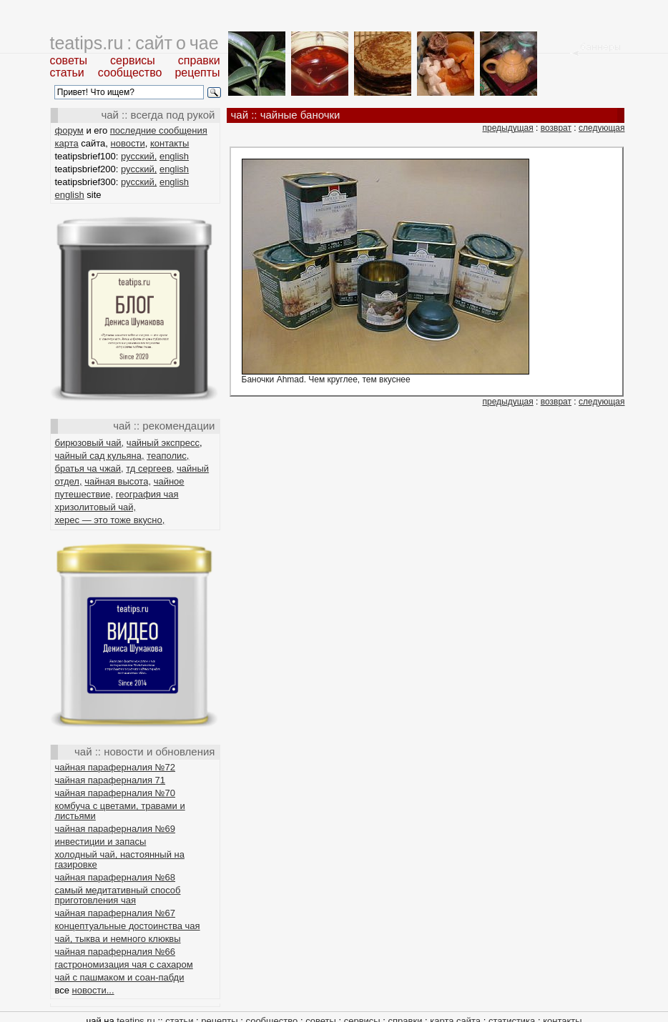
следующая (601, 128)
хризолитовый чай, (96, 507)
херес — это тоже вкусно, (110, 520)
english (174, 156)
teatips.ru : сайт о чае (134, 43)
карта (67, 143)
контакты (169, 143)
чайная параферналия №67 (115, 913)
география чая (147, 494)
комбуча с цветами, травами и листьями (120, 810)
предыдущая (507, 128)
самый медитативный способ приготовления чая (118, 895)
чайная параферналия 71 (110, 780)
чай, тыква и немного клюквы (118, 938)
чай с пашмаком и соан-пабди (120, 977)
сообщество (130, 72)
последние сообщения (158, 130)
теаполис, (168, 455)
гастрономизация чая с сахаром (124, 964)
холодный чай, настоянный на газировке (120, 859)
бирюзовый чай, (89, 442)
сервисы (132, 60)
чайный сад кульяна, (99, 455)
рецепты (197, 72)
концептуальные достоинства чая (127, 926)
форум (69, 130)
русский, (139, 156)
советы (69, 60)
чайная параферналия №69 (115, 828)
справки (199, 60)
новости (128, 143)
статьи (67, 72)
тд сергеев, (150, 468)
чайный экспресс (163, 442)
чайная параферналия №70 (115, 793)
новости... (93, 990)
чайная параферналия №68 (115, 877)
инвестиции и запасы (101, 841)
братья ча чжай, (89, 468)
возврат (556, 128)
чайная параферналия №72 (115, 767)
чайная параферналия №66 (115, 951)
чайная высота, (117, 481)
